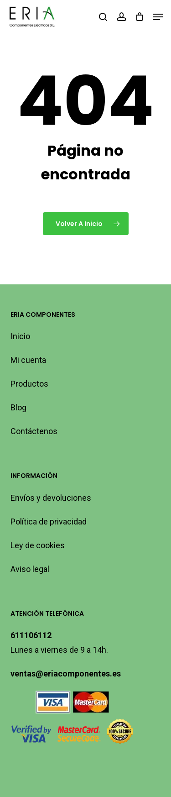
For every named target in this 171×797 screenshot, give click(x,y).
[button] (158, 16)
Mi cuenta (28, 360)
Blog (18, 407)
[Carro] (139, 16)
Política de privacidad (48, 521)
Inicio (20, 336)
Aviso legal (29, 569)
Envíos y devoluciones (50, 498)
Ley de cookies (37, 545)
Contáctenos (33, 431)
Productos (29, 383)
